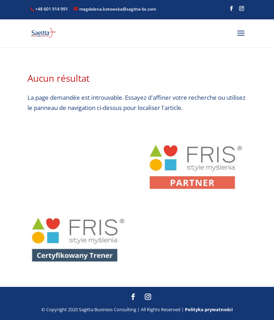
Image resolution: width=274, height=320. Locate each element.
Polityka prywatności (209, 309)
